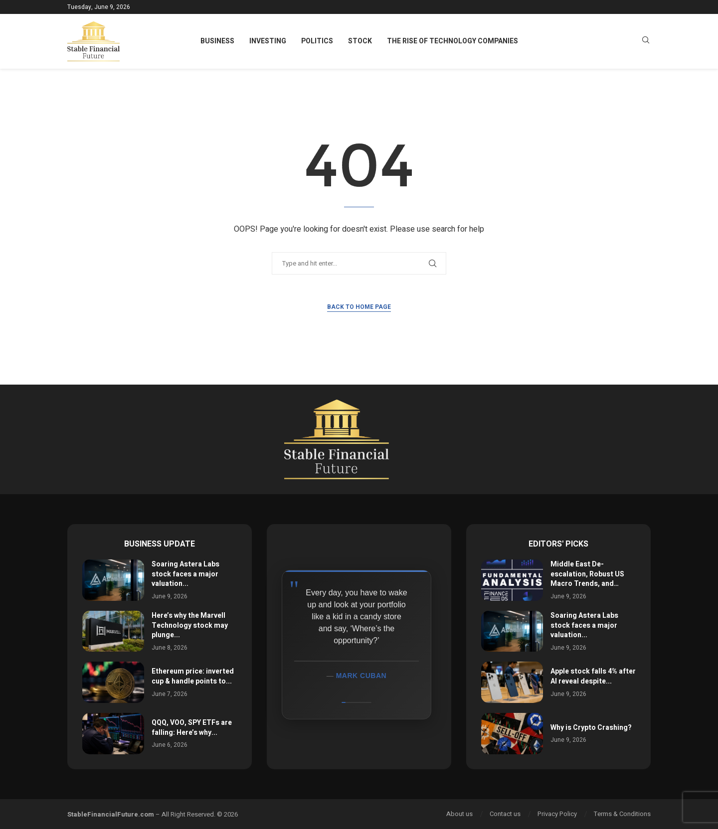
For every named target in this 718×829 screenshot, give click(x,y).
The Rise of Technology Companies (452, 41)
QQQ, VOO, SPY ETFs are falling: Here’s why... (192, 727)
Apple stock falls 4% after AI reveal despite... (593, 676)
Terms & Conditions (622, 814)
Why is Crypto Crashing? (591, 727)
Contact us (505, 814)
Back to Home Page (359, 306)
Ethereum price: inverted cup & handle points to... (193, 676)
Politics (317, 41)
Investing (267, 41)
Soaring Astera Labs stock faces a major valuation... (185, 574)
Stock (360, 41)
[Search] (646, 41)
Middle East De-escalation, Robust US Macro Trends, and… (587, 574)
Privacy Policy (557, 814)
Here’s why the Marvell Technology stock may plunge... (190, 625)
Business (217, 41)
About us (459, 814)
